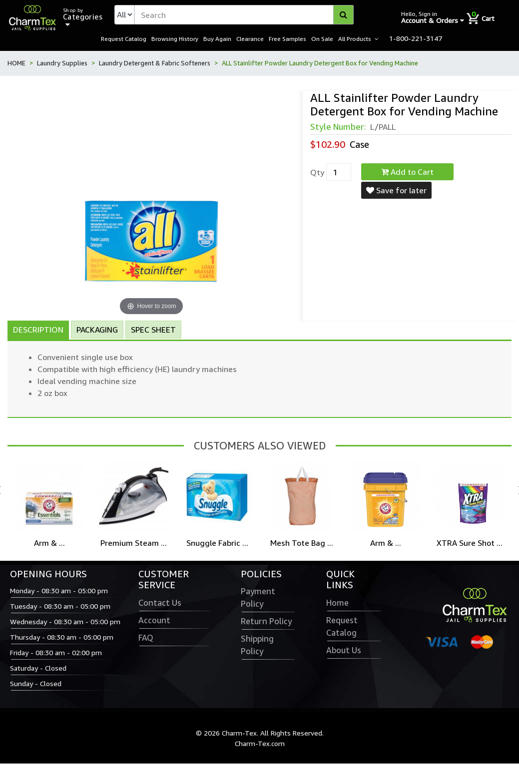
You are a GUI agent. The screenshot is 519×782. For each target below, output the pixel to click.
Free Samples (287, 38)
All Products (354, 38)
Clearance (250, 38)
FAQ (145, 638)
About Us (343, 651)
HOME (16, 63)
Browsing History (174, 38)
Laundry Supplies (62, 63)
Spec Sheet (153, 330)
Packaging (97, 330)
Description (38, 330)
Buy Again (217, 38)
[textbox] (244, 14)
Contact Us (159, 603)
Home (337, 603)
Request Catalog (123, 38)
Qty (317, 173)
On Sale (322, 38)
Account (154, 621)
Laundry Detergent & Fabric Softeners (154, 63)
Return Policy (266, 622)
